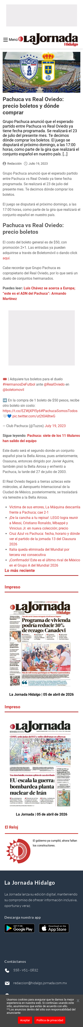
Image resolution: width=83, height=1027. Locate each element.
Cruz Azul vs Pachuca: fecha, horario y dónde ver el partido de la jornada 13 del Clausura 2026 (44, 538)
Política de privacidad (50, 1020)
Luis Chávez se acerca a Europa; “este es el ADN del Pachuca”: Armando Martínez (39, 293)
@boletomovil (13, 390)
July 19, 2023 (55, 426)
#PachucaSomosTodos (59, 411)
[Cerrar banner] (78, 1001)
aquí (6, 258)
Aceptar (25, 1020)
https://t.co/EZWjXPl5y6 (22, 411)
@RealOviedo (54, 384)
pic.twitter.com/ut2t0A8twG (33, 416)
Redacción (14, 163)
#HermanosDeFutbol (19, 384)
